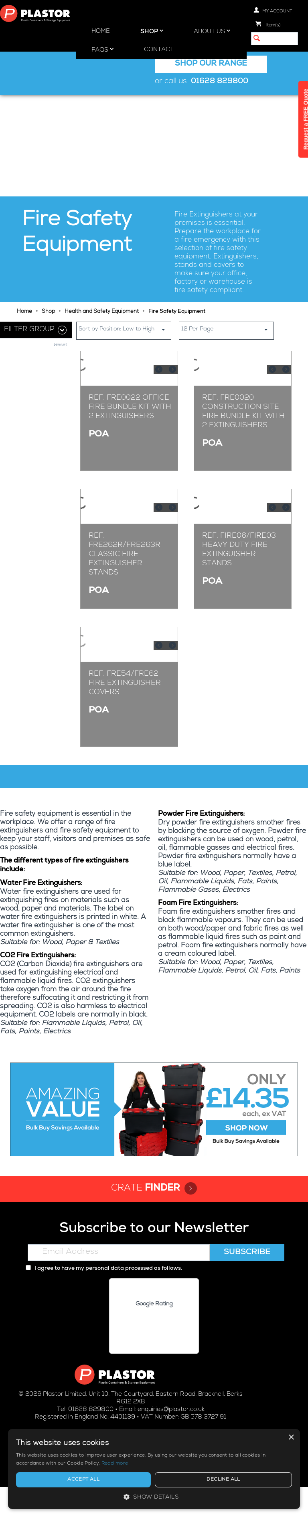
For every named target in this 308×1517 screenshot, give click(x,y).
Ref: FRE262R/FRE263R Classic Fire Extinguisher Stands (124, 558)
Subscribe (247, 1282)
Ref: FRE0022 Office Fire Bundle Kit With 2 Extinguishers (130, 367)
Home (100, 31)
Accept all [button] (212, 1479)
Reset (60, 243)
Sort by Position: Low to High (125, 227)
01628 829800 (219, 82)
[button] (240, 1497)
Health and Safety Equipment (102, 210)
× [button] (291, 1422)
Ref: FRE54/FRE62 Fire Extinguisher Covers (125, 739)
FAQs (102, 49)
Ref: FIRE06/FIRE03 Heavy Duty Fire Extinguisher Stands (239, 553)
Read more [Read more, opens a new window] (244, 1463)
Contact (159, 50)
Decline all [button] (266, 1479)
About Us (212, 31)
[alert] (240, 1461)
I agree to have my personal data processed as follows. (104, 1298)
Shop (151, 31)
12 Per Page (227, 227)
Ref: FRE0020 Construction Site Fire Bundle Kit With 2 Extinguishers (243, 371)
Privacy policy (137, 1504)
